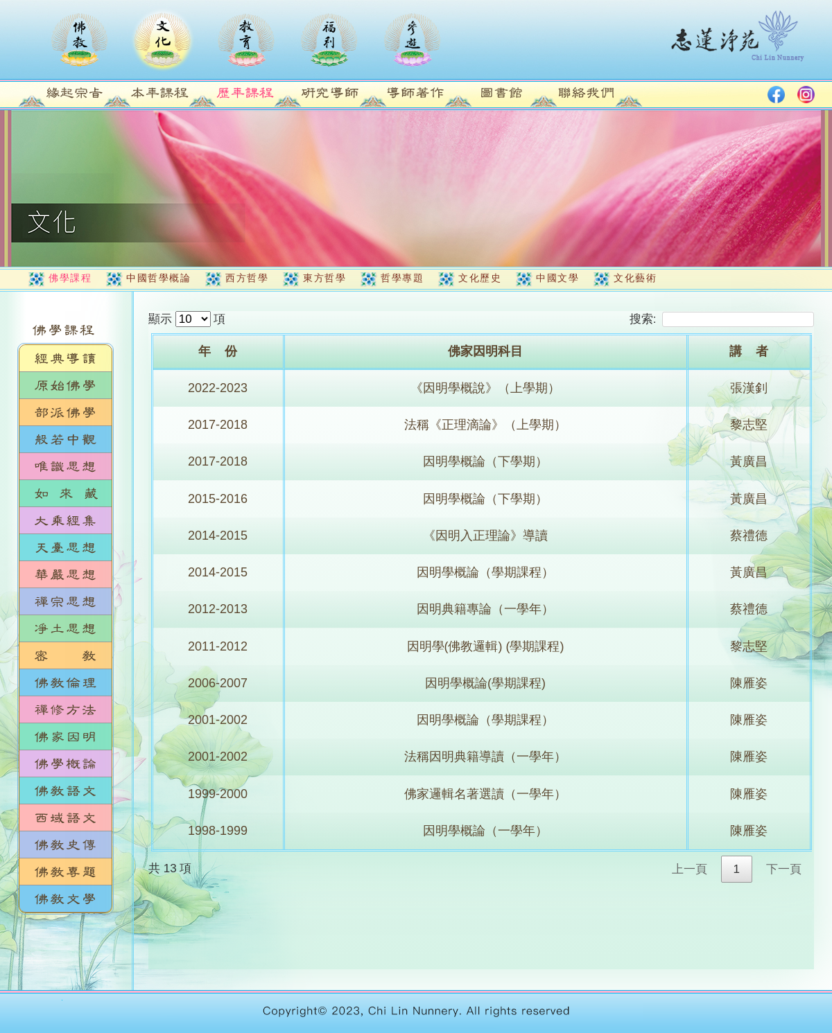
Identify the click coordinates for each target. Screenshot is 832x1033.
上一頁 (689, 869)
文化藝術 (635, 277)
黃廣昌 (749, 461)
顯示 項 (186, 319)
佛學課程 (70, 277)
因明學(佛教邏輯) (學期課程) (485, 646)
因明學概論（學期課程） (485, 572)
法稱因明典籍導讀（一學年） (485, 756)
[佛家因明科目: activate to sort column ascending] (486, 352)
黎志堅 (749, 425)
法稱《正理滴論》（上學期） (485, 425)
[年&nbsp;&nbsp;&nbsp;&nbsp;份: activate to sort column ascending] (219, 352)
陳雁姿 (749, 683)
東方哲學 (324, 277)
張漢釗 (749, 388)
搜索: (722, 319)
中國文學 (557, 277)
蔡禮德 (749, 535)
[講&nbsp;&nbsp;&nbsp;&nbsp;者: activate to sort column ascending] (750, 352)
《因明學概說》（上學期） (485, 388)
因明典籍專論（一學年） (485, 609)
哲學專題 (402, 277)
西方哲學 (246, 277)
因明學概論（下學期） (485, 461)
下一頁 (783, 869)
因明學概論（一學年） (485, 831)
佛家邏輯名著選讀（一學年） (485, 794)
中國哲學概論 (158, 277)
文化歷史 (479, 277)
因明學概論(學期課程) (485, 683)
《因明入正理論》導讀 (485, 535)
